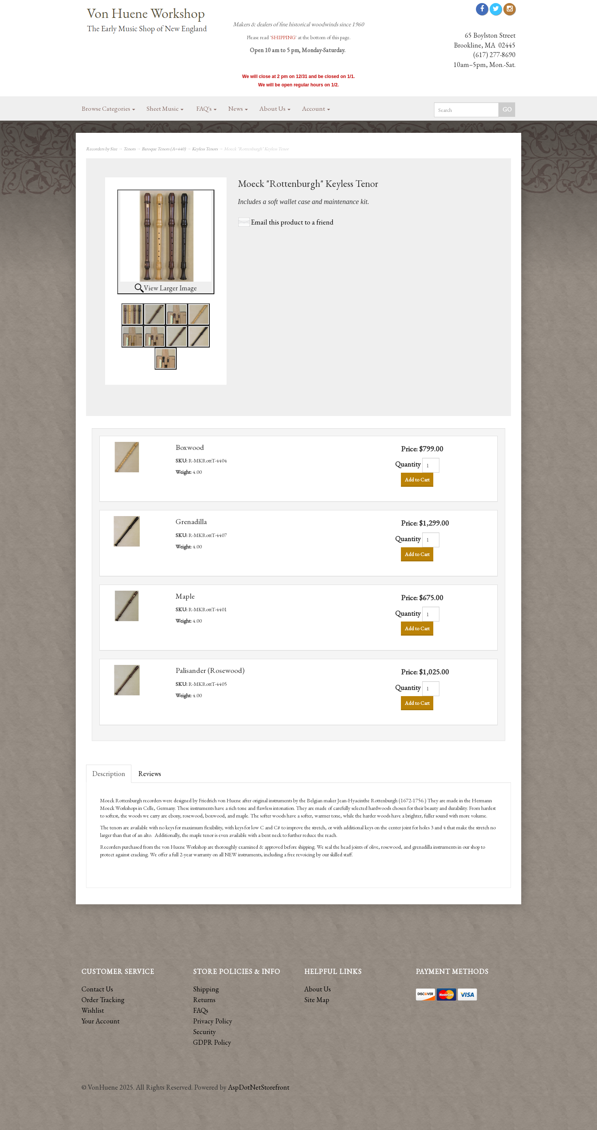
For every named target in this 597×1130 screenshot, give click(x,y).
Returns (204, 999)
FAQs (200, 1010)
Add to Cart (417, 479)
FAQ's (206, 108)
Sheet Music (165, 108)
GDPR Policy (212, 1042)
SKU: (182, 460)
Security (204, 1031)
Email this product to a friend (292, 222)
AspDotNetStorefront (258, 1087)
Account (316, 108)
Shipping (206, 989)
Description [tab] (108, 773)
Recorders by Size (101, 149)
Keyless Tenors (205, 149)
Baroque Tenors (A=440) (164, 149)
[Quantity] (430, 465)
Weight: (184, 472)
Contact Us (97, 989)
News (238, 108)
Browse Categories (108, 108)
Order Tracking (103, 999)
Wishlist (92, 1010)
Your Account (100, 1021)
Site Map (316, 999)
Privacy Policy (212, 1021)
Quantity (408, 464)
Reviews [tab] (149, 773)
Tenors (129, 149)
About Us (275, 108)
